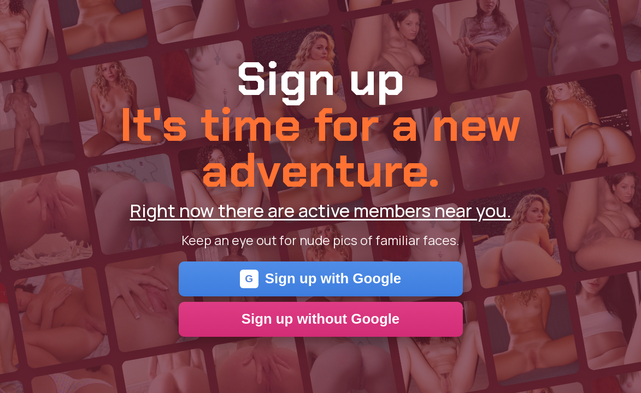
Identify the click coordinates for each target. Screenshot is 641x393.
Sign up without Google (320, 318)
